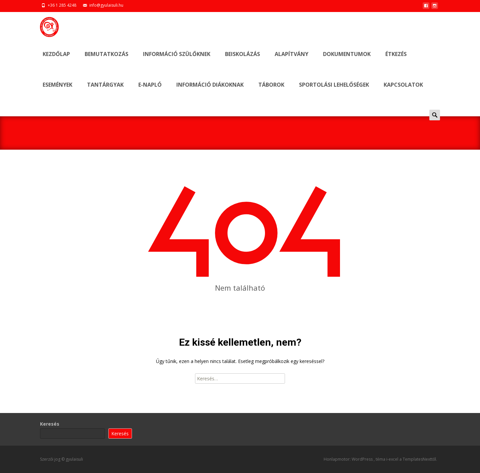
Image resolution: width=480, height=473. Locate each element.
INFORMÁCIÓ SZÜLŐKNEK (176, 59)
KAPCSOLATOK (403, 90)
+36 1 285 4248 (62, 5)
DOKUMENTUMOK (347, 59)
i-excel (392, 459)
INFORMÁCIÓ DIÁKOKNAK (210, 90)
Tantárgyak (105, 90)
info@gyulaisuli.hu (106, 5)
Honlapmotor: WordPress (349, 459)
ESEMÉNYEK (57, 90)
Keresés (49, 424)
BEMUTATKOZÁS (106, 59)
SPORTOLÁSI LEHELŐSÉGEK (334, 90)
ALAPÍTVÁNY (291, 59)
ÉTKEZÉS (396, 59)
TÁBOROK (271, 90)
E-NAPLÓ (150, 90)
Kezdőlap (56, 59)
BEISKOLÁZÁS (242, 59)
